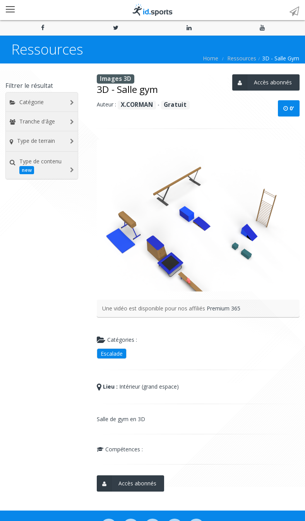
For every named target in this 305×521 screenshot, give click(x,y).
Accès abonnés (262, 82)
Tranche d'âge (37, 121)
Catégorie (31, 102)
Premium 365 (223, 308)
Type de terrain (36, 140)
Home (210, 58)
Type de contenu (40, 166)
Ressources (241, 58)
